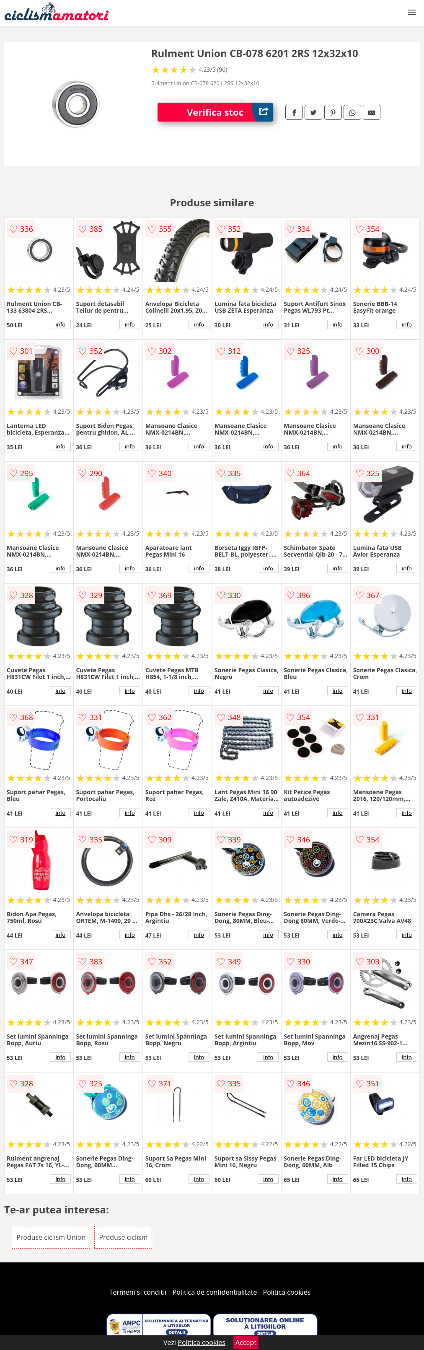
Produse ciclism (123, 1237)
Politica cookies (287, 1292)
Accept (245, 1342)
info (60, 324)
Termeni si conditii (138, 1292)
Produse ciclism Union (50, 1237)
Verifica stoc (230, 112)
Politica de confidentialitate (215, 1292)
